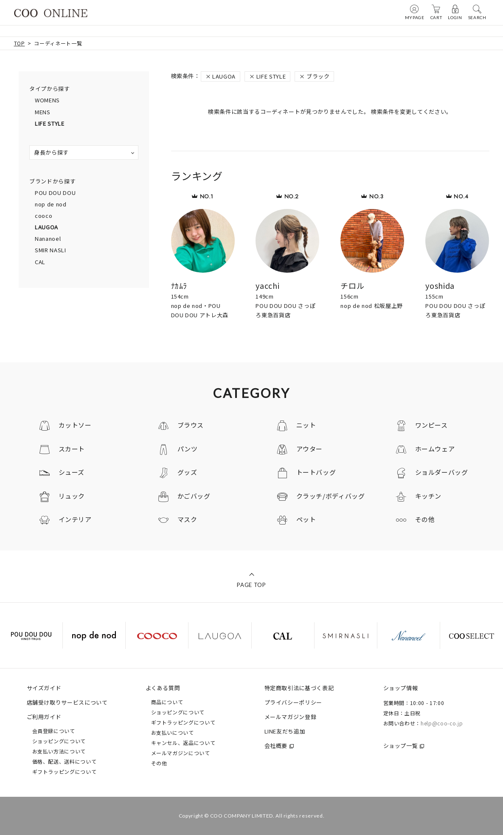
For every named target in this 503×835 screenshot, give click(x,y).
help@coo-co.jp (442, 723)
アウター (309, 448)
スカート (72, 448)
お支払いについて (172, 732)
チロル (352, 285)
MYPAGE (414, 12)
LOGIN (455, 12)
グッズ (187, 472)
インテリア (75, 519)
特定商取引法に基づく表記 (299, 688)
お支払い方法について (59, 751)
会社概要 (276, 746)
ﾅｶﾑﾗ (179, 285)
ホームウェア (435, 448)
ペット (306, 519)
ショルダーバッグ (441, 472)
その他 (425, 519)
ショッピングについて (59, 741)
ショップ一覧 (400, 746)
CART (436, 12)
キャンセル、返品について (183, 742)
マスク (187, 519)
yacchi (267, 285)
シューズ (72, 472)
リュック (72, 495)
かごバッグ (194, 495)
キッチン (428, 495)
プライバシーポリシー (293, 702)
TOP (19, 43)
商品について (167, 701)
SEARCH (477, 12)
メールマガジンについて (180, 752)
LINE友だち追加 (285, 731)
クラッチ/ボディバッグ (330, 495)
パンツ (187, 448)
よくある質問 (163, 688)
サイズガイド (44, 688)
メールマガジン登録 (290, 717)
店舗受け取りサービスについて (67, 702)
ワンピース (431, 424)
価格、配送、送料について (64, 761)
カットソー (75, 424)
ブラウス (190, 424)
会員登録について (53, 730)
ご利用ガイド (44, 717)
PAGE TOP (251, 584)
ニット (306, 424)
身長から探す (51, 152)
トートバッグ (316, 472)
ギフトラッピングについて (64, 771)
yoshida (440, 285)
